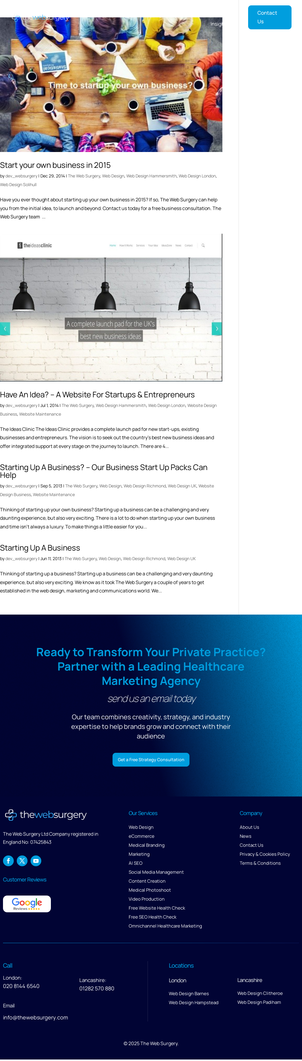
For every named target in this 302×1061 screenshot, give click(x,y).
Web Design (113, 176)
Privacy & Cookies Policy (265, 855)
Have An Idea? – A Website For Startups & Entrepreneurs (97, 394)
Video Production (147, 900)
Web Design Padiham (259, 1003)
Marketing (139, 855)
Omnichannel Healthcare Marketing (165, 927)
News (245, 837)
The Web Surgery (84, 176)
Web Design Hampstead (193, 1004)
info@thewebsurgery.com (35, 1018)
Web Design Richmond (145, 486)
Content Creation (147, 882)
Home (115, 10)
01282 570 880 (96, 989)
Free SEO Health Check (152, 918)
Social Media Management (156, 873)
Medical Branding (147, 846)
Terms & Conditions (260, 864)
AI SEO (135, 864)
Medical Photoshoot (150, 891)
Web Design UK (182, 486)
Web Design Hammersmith (151, 176)
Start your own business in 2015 (55, 164)
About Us (249, 828)
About (196, 10)
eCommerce (141, 837)
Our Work (172, 10)
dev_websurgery (21, 176)
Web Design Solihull (18, 184)
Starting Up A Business (40, 547)
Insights (219, 23)
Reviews (226, 10)
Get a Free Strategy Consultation (151, 760)
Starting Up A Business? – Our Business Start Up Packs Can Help (103, 471)
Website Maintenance (40, 414)
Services (139, 10)
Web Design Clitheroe (260, 994)
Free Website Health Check (157, 909)
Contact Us (267, 17)
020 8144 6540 (21, 987)
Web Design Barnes (189, 995)
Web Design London (197, 176)
